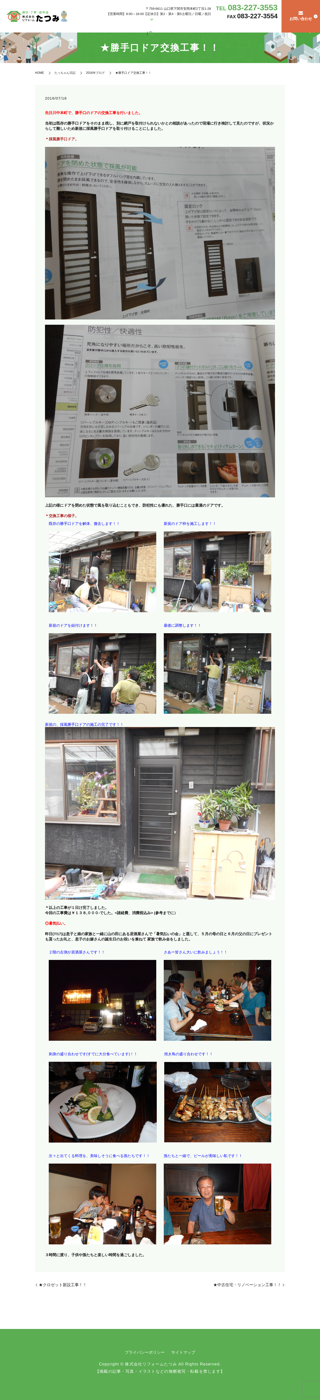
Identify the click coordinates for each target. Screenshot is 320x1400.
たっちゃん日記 (257, 26)
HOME (99, 26)
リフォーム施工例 (134, 26)
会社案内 (112, 26)
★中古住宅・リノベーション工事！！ (247, 1285)
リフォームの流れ (231, 26)
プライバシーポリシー (145, 1352)
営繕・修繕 (161, 26)
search (274, 26)
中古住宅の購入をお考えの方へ (193, 26)
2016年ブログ (95, 73)
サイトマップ (183, 1352)
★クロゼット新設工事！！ (63, 1285)
